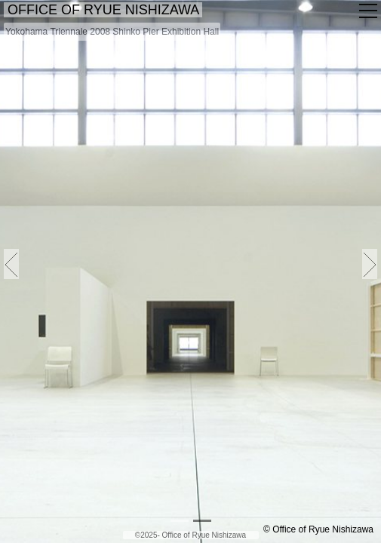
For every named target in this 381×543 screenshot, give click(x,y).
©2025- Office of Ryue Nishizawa (190, 535)
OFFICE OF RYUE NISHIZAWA (105, 9)
